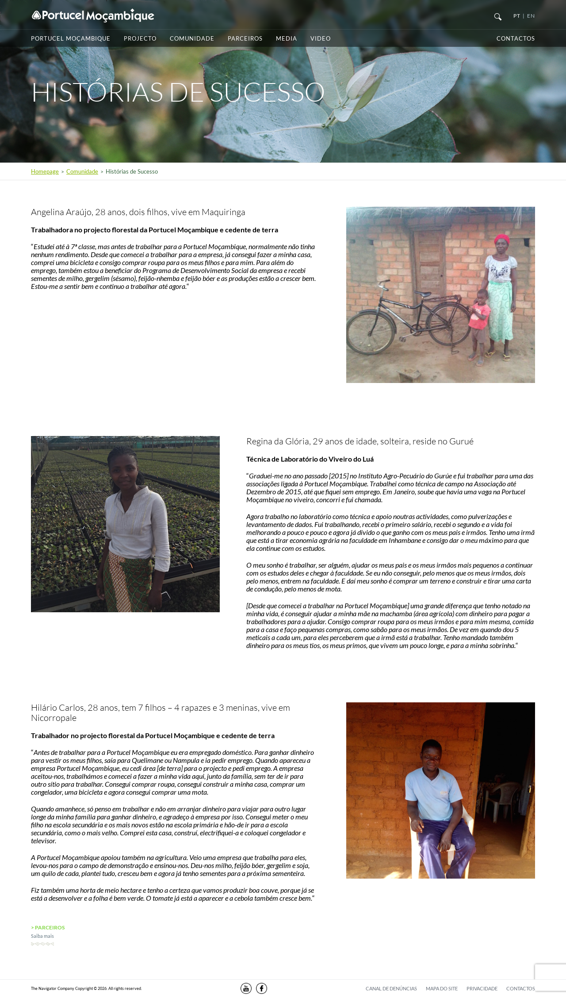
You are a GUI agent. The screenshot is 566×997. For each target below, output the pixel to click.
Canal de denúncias (391, 988)
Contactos (516, 38)
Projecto (140, 38)
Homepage (45, 171)
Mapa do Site (442, 988)
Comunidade (192, 38)
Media (286, 38)
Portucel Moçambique (71, 38)
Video (320, 38)
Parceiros (245, 38)
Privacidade (482, 988)
